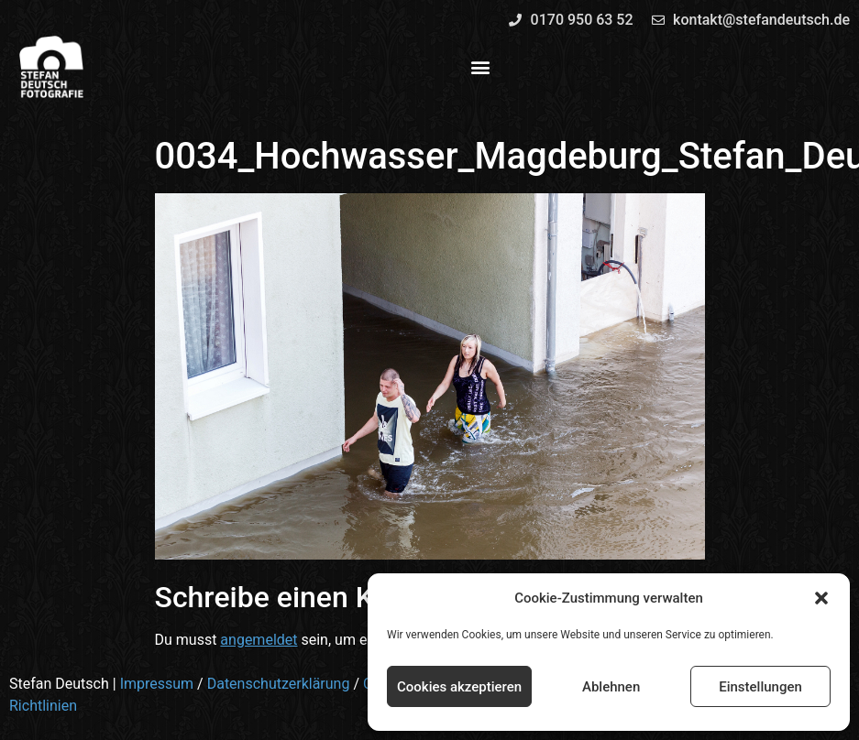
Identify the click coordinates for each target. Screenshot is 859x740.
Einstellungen (760, 687)
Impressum (157, 683)
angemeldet (258, 639)
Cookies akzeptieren (459, 687)
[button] (821, 598)
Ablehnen (611, 687)
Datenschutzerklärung (278, 683)
